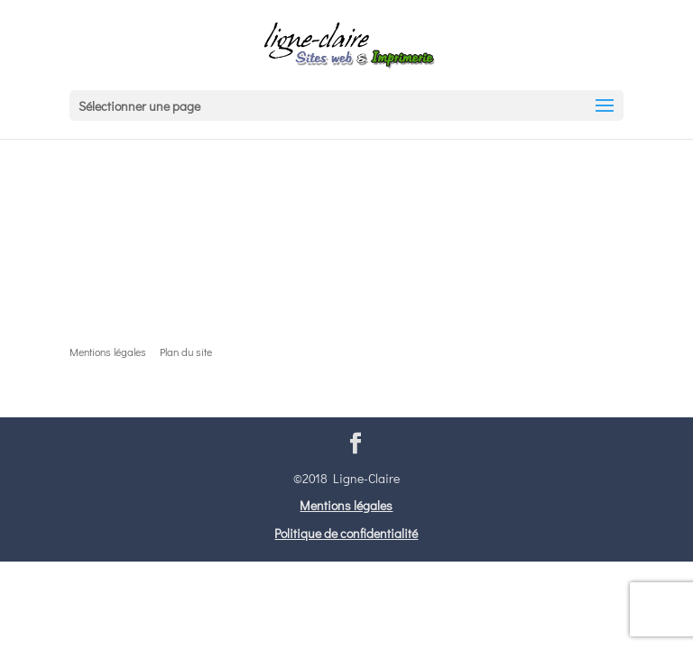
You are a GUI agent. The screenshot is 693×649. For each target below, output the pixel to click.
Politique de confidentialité (346, 533)
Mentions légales (346, 505)
